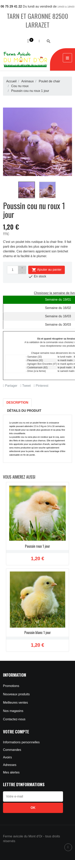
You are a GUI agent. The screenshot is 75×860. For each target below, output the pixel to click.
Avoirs (7, 757)
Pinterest (41, 385)
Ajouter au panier (46, 269)
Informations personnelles (21, 742)
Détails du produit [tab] (24, 410)
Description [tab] (17, 402)
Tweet (25, 385)
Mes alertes (11, 772)
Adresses (9, 765)
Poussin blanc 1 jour (37, 632)
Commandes (12, 749)
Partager (10, 385)
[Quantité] (12, 270)
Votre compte (16, 731)
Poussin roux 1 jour (37, 546)
